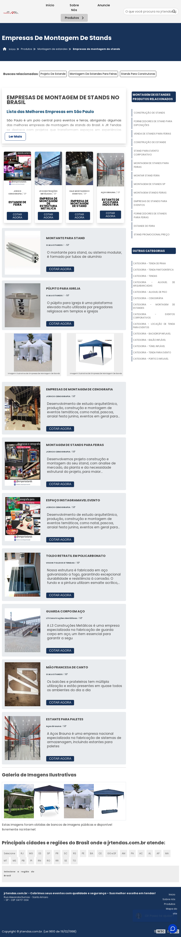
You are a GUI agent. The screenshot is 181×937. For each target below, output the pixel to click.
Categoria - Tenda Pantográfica (153, 269)
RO (48, 860)
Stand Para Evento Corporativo (146, 152)
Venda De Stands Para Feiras (152, 133)
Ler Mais (15, 136)
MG (31, 853)
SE (65, 860)
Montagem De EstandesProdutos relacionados (153, 97)
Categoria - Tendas (145, 276)
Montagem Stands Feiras (150, 192)
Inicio (172, 894)
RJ (22, 853)
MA (166, 853)
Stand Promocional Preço (152, 234)
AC (141, 853)
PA (132, 853)
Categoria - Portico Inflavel (150, 358)
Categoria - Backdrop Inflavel (152, 333)
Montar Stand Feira (147, 175)
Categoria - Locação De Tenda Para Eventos (154, 325)
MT (5, 860)
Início (50, 5)
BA (91, 853)
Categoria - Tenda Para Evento (152, 352)
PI (31, 860)
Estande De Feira (144, 226)
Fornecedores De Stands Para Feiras (150, 215)
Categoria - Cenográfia (148, 298)
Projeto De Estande (53, 74)
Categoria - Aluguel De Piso (150, 292)
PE (83, 853)
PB (23, 860)
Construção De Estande (150, 142)
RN (39, 860)
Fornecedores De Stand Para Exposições (153, 123)
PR (57, 853)
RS (74, 853)
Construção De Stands (149, 113)
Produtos (75, 18)
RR (56, 860)
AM (123, 853)
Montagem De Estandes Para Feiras (93, 74)
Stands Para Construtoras (138, 74)
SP (48, 853)
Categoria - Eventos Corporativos (154, 316)
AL (149, 853)
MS (14, 860)
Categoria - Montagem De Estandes (154, 306)
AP (158, 853)
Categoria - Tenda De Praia (149, 263)
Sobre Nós (74, 7)
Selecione (9, 853)
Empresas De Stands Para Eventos (150, 203)
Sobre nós (169, 899)
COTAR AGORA (17, 216)
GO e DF (111, 853)
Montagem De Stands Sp (149, 184)
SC (65, 853)
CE (100, 853)
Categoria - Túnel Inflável (149, 346)
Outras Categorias (149, 251)
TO (74, 860)
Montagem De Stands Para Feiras (151, 165)
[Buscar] (174, 11)
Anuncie (103, 5)
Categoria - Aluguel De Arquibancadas (154, 284)
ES (40, 853)
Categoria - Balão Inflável (149, 340)
